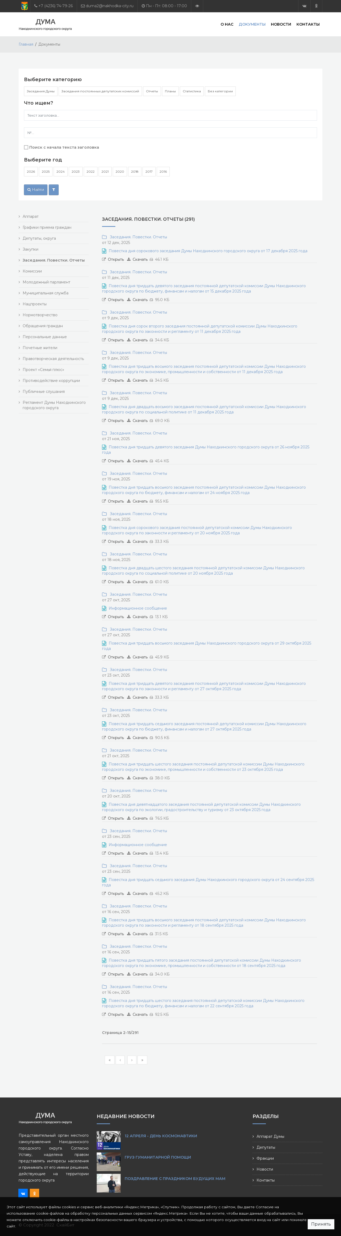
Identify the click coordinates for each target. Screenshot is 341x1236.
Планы (170, 91)
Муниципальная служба (45, 293)
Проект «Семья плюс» (43, 369)
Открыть (116, 259)
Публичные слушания (44, 391)
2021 (105, 171)
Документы (252, 24)
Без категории (220, 91)
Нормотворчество (40, 315)
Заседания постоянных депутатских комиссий (100, 91)
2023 (76, 171)
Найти (35, 189)
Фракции (265, 1158)
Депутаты (266, 1147)
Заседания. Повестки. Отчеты (137, 237)
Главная (26, 44)
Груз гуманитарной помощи (158, 1157)
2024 (60, 171)
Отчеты (152, 91)
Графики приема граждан (47, 227)
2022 (91, 171)
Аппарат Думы (270, 1136)
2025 (46, 171)
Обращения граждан (43, 325)
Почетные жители (40, 347)
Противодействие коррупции (51, 380)
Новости (281, 24)
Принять (321, 1224)
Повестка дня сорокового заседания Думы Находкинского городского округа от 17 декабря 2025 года (208, 250)
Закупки (30, 249)
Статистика (192, 91)
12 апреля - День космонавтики (161, 1136)
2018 (135, 171)
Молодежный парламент (46, 282)
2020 (120, 171)
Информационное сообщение (138, 608)
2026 (31, 171)
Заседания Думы (41, 91)
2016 (163, 171)
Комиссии (32, 271)
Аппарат (31, 216)
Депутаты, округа (39, 238)
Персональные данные (45, 336)
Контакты (308, 24)
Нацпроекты (35, 304)
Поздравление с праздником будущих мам (175, 1178)
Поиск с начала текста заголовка (64, 147)
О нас (227, 24)
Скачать (140, 259)
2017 (149, 171)
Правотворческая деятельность (53, 358)
